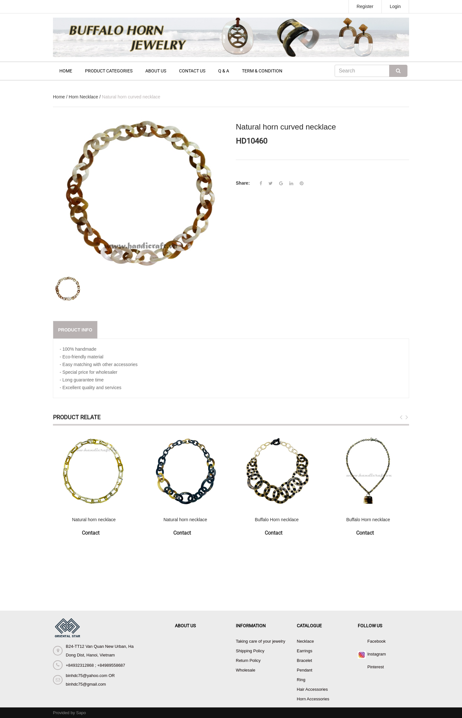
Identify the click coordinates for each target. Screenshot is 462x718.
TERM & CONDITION (262, 70)
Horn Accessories (313, 699)
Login (395, 6)
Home (59, 96)
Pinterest (375, 666)
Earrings (304, 650)
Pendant (304, 670)
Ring (301, 679)
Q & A (223, 70)
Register (365, 6)
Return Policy (248, 660)
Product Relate (76, 417)
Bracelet (304, 660)
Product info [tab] (75, 329)
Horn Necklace (83, 96)
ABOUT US (155, 70)
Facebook (376, 641)
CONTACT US (192, 70)
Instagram (376, 654)
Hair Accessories (312, 689)
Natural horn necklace (94, 519)
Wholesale (245, 670)
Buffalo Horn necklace (277, 519)
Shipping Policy (250, 650)
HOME (65, 70)
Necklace (305, 641)
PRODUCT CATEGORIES (109, 70)
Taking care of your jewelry (260, 641)
